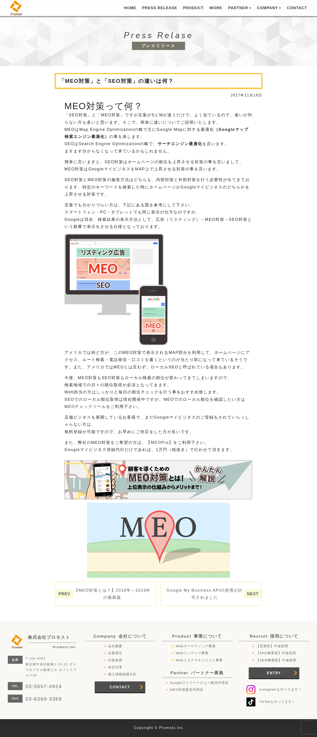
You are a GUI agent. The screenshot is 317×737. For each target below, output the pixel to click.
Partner (197, 672)
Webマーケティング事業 (195, 646)
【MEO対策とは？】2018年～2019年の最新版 (112, 594)
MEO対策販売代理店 (186, 689)
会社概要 (115, 646)
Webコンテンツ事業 (192, 653)
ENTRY (274, 673)
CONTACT (297, 8)
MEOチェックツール (85, 406)
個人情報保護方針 (122, 674)
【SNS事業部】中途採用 (276, 653)
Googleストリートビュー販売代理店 (199, 683)
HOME (130, 8)
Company (119, 636)
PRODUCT (193, 8)
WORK (216, 8)
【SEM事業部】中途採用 (276, 660)
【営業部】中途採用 (272, 646)
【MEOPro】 (159, 442)
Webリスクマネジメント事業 (199, 660)
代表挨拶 (115, 660)
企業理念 (115, 653)
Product (197, 636)
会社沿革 (115, 667)
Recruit (274, 636)
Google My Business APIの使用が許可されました (205, 594)
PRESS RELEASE (159, 8)
